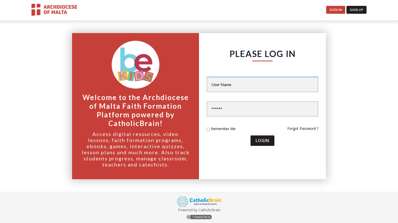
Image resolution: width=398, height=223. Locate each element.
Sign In (335, 9)
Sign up (356, 9)
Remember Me (223, 129)
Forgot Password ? (302, 128)
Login (262, 140)
